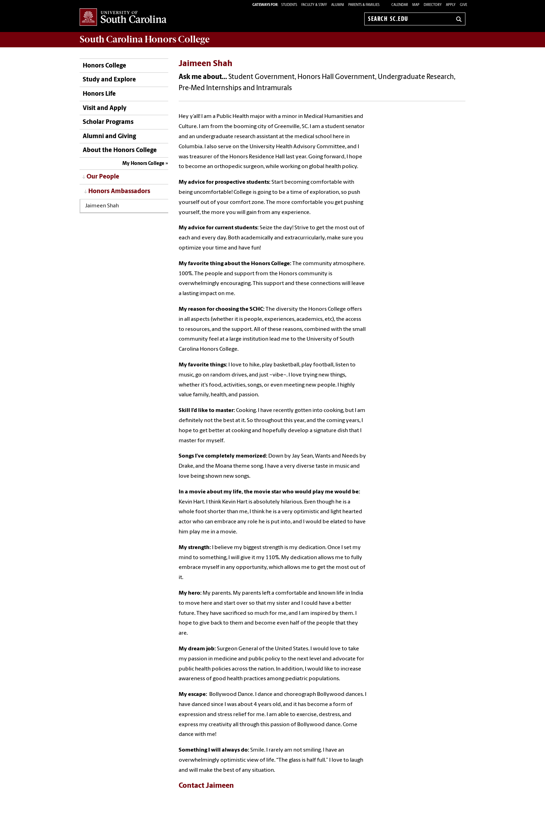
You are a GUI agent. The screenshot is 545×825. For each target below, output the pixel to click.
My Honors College (143, 163)
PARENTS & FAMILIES (364, 5)
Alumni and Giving (109, 136)
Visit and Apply (105, 108)
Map (416, 5)
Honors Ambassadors (119, 191)
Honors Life (99, 94)
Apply (451, 5)
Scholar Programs (108, 122)
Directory (433, 5)
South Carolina (145, 39)
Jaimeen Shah (102, 206)
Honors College (104, 66)
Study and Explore (109, 80)
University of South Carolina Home (123, 17)
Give (463, 5)
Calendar (399, 5)
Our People (103, 177)
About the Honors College (120, 150)
